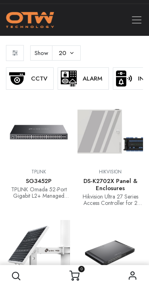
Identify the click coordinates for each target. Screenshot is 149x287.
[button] (16, 276)
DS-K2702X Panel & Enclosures (110, 185)
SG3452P (39, 181)
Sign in (132, 276)
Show (41, 53)
